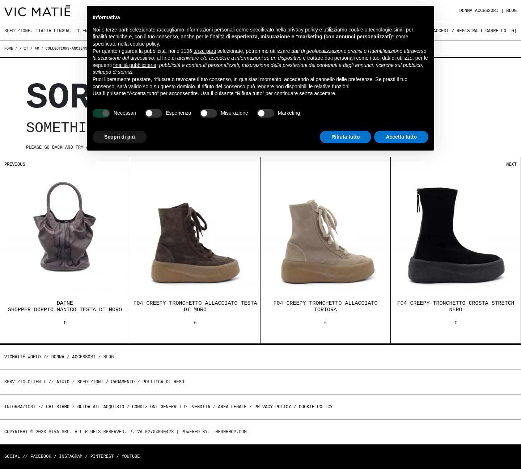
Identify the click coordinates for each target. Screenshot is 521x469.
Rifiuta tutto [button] (345, 137)
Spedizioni (90, 382)
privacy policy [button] (303, 30)
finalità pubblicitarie (134, 65)
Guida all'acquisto (100, 407)
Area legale (232, 407)
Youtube (131, 456)
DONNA (466, 11)
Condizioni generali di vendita (171, 407)
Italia (43, 31)
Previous (14, 164)
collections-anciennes (68, 48)
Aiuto (62, 382)
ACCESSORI (487, 11)
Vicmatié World (22, 357)
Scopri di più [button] (119, 137)
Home (9, 48)
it (26, 48)
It (77, 31)
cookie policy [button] (144, 44)
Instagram (70, 456)
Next (511, 164)
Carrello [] (501, 31)
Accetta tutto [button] (401, 137)
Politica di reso (163, 382)
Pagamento (123, 382)
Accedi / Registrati (458, 31)
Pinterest (102, 456)
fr (37, 48)
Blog (511, 11)
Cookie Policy (316, 407)
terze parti (205, 51)
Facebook (40, 456)
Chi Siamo (57, 407)
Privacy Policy (272, 407)
